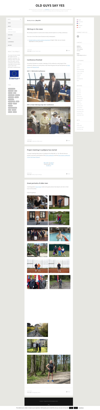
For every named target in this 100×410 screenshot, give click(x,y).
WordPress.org (80, 129)
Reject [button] (76, 407)
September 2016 (80, 115)
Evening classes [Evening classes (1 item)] (11, 95)
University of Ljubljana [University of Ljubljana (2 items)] (13, 107)
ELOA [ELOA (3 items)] (16, 90)
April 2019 (79, 94)
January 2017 (79, 107)
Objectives (10, 29)
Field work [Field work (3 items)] (17, 95)
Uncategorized (80, 78)
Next (68, 87)
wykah (51, 162)
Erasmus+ (47, 9)
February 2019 (80, 98)
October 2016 (79, 113)
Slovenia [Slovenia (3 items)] (14, 103)
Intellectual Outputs (12, 31)
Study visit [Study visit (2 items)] (10, 105)
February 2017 (80, 105)
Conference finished (34, 60)
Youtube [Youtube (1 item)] (14, 112)
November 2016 (80, 111)
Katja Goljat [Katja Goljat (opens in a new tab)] (38, 187)
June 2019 (79, 91)
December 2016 (80, 109)
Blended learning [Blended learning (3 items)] (12, 88)
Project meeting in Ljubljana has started (42, 150)
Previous (30, 87)
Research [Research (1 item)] (10, 103)
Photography (34, 392)
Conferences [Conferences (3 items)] (11, 90)
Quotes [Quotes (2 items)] (17, 101)
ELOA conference (49, 155)
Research (79, 75)
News (9, 38)
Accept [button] (71, 407)
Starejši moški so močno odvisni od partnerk (39, 40)
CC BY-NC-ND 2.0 (50, 164)
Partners (10, 34)
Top (49, 404)
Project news (37, 51)
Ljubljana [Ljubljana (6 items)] (16, 97)
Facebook (78, 36)
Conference (11, 41)
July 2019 (78, 89)
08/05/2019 (29, 173)
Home (9, 22)
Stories (39, 392)
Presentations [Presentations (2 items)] (11, 99)
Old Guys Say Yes (50, 5)
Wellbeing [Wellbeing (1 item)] (14, 109)
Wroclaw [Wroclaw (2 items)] (10, 112)
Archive (10, 45)
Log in (78, 123)
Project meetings (38, 174)
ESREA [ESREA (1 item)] (15, 93)
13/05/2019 (29, 139)
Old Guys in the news (35, 29)
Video (78, 80)
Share (69, 50)
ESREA (38, 141)
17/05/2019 (29, 49)
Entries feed (79, 125)
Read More (81, 407)
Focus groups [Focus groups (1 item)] (11, 97)
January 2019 (79, 100)
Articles (33, 51)
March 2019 (79, 96)
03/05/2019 (29, 391)
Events (41, 141)
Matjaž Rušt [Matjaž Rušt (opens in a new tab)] (36, 67)
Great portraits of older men (37, 183)
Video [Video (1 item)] (10, 109)
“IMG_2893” (46, 162)
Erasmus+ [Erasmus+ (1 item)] (10, 93)
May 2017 (79, 102)
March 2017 (79, 104)
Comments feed (80, 127)
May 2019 (79, 92)
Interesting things (80, 69)
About (9, 26)
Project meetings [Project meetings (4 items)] (12, 101)
